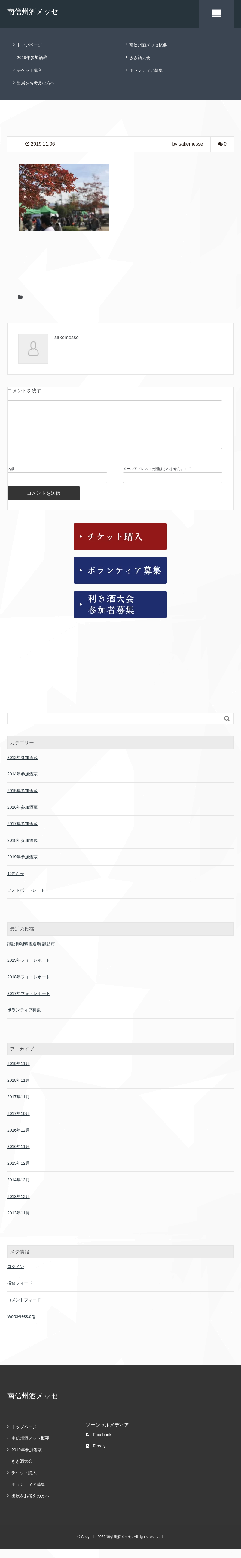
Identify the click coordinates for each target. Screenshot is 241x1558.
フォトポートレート (26, 899)
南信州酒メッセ (33, 11)
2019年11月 (18, 1073)
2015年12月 (18, 1172)
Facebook (98, 1443)
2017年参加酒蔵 (22, 833)
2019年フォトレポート (28, 969)
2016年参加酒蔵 (22, 816)
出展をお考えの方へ (36, 82)
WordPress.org (21, 1325)
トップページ (29, 44)
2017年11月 (18, 1106)
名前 (11, 478)
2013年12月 (18, 1205)
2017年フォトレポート (28, 1002)
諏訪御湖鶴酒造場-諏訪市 (31, 953)
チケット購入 (29, 70)
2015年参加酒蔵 (22, 800)
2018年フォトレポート (28, 986)
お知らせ (15, 883)
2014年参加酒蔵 (22, 783)
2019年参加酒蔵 (32, 57)
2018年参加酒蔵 (22, 849)
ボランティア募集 (146, 70)
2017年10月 (18, 1122)
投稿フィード (19, 1292)
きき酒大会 (139, 57)
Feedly (95, 1455)
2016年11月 (18, 1156)
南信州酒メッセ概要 (148, 44)
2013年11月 (18, 1222)
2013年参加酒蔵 (22, 766)
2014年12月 (18, 1189)
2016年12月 (18, 1139)
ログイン (15, 1275)
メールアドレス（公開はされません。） (155, 478)
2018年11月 (18, 1089)
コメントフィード (24, 1309)
